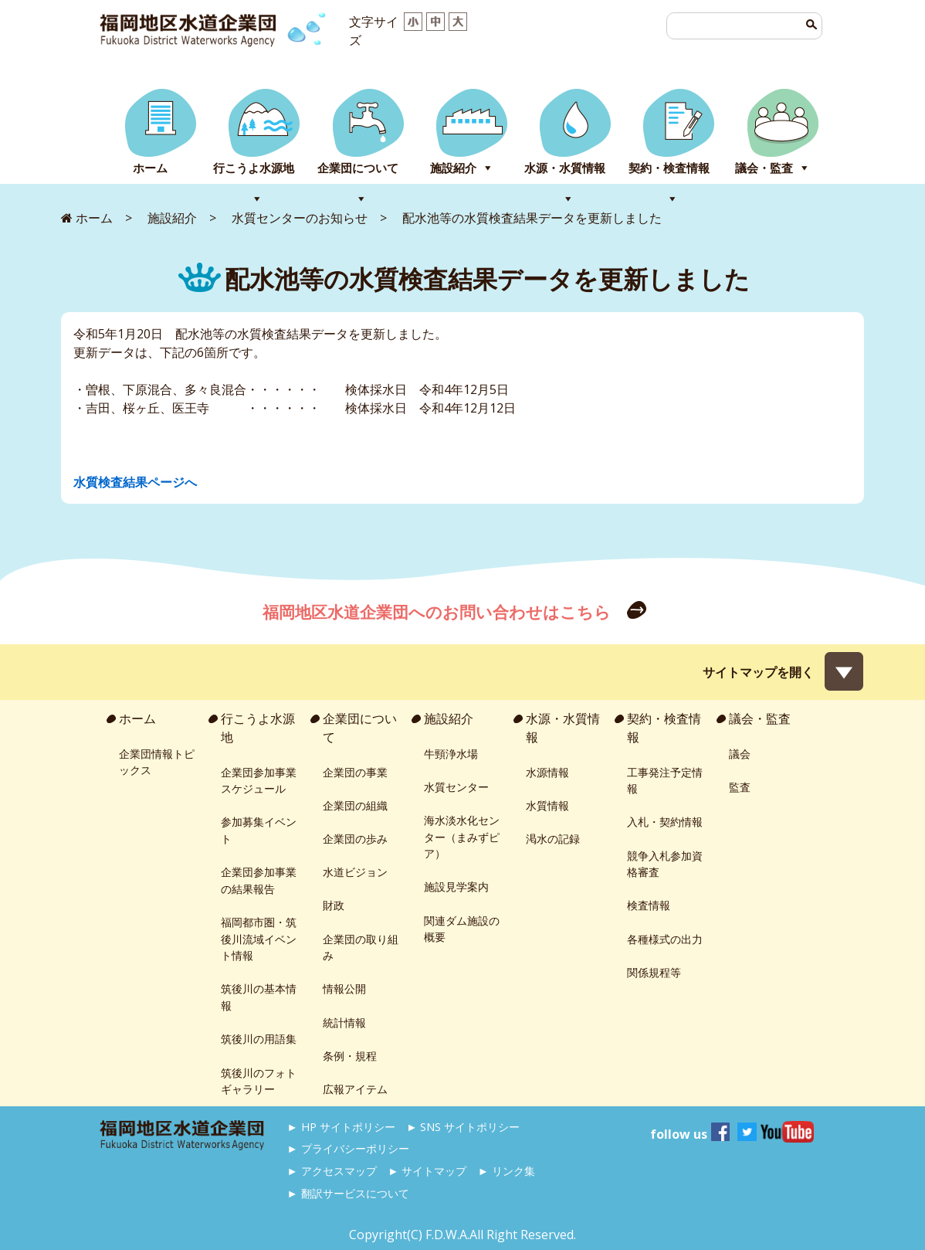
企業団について (357, 168)
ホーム (150, 168)
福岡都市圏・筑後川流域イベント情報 (258, 939)
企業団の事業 (355, 772)
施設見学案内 (456, 886)
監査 (740, 787)
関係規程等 (654, 972)
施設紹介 (453, 168)
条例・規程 (350, 1055)
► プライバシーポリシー (348, 1148)
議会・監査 (764, 168)
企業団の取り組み (360, 947)
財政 (333, 905)
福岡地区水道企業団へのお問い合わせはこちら (439, 612)
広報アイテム (355, 1089)
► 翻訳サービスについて (348, 1193)
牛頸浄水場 (451, 753)
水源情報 (547, 772)
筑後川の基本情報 (258, 997)
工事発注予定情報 (665, 781)
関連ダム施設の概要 (462, 929)
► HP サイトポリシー (341, 1126)
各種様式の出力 (665, 939)
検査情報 (648, 905)
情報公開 (344, 988)
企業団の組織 (355, 805)
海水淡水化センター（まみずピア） (462, 837)
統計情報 (344, 1022)
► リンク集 (506, 1170)
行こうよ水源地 (253, 168)
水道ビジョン (355, 871)
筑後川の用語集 (258, 1038)
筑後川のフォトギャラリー (258, 1081)
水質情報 (547, 805)
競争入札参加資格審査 (665, 864)
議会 (740, 753)
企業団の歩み (355, 838)
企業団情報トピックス (157, 762)
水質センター (456, 787)
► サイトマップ (427, 1170)
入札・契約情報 (665, 821)
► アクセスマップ (332, 1170)
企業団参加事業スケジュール (258, 781)
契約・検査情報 (669, 168)
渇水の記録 (553, 838)
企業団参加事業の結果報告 (258, 880)
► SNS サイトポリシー (463, 1126)
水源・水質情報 (564, 168)
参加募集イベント (258, 830)
